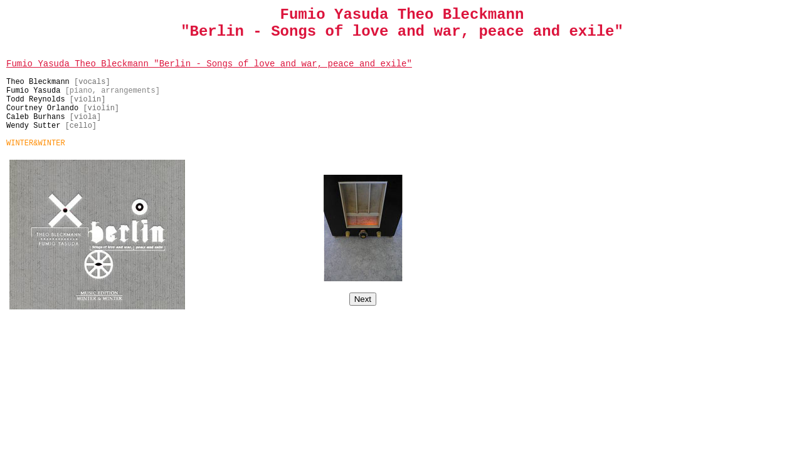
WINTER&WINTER (35, 143)
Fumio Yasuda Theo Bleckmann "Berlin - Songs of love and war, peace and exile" (209, 64)
